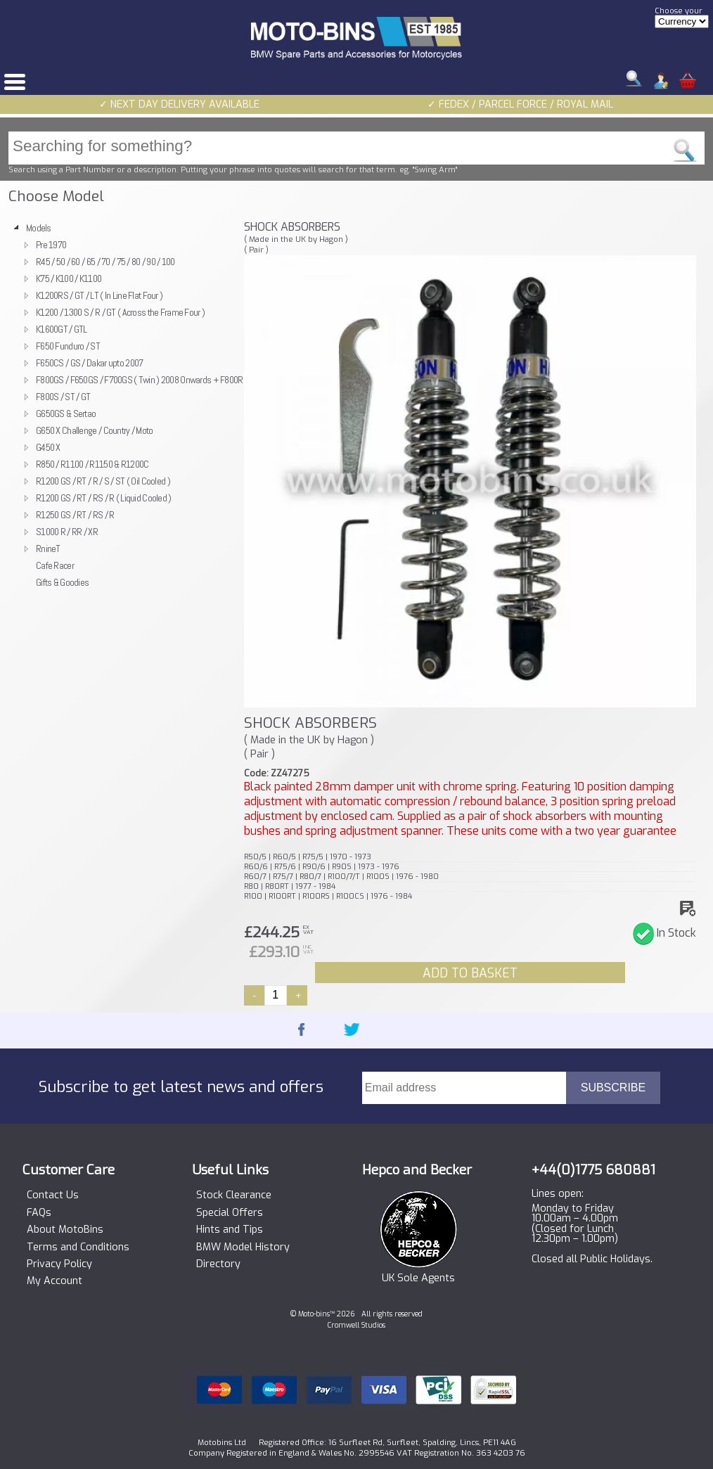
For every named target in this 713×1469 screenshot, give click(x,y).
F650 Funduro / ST (68, 346)
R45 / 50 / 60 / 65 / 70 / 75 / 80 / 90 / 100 (105, 261)
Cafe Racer (55, 565)
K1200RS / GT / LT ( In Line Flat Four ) (99, 295)
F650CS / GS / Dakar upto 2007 (89, 363)
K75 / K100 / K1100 (68, 278)
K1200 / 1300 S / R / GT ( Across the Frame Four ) (120, 312)
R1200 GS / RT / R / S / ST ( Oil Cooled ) (103, 481)
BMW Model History (243, 1247)
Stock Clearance (233, 1195)
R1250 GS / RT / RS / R (75, 514)
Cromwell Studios (356, 1325)
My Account (54, 1281)
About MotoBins (65, 1230)
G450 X (48, 447)
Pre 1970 (51, 244)
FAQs (39, 1213)
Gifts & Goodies (62, 582)
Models (38, 228)
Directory (218, 1264)
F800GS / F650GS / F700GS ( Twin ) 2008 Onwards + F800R (139, 379)
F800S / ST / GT (63, 396)
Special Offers (229, 1213)
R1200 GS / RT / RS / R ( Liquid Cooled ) (104, 498)
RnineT (48, 548)
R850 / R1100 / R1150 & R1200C (92, 464)
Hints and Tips (229, 1230)
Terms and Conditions (78, 1247)
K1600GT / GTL (61, 329)
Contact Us (53, 1195)
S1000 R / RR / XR (67, 531)
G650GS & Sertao (66, 413)
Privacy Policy (59, 1264)
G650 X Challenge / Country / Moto (94, 430)
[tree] (120, 405)
